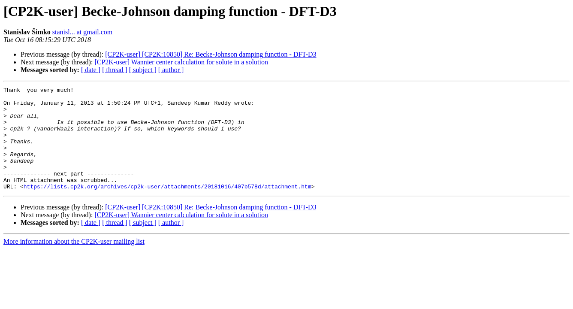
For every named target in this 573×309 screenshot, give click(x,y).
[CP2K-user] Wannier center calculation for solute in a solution (181, 62)
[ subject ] (143, 69)
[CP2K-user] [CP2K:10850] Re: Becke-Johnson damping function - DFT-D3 (210, 54)
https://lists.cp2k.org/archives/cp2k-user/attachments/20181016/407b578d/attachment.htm (167, 207)
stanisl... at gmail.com (82, 32)
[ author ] (171, 69)
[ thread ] (114, 69)
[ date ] (90, 69)
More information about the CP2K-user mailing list (74, 262)
